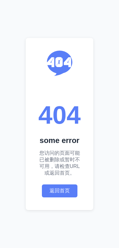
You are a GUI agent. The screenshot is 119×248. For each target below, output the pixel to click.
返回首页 (60, 190)
